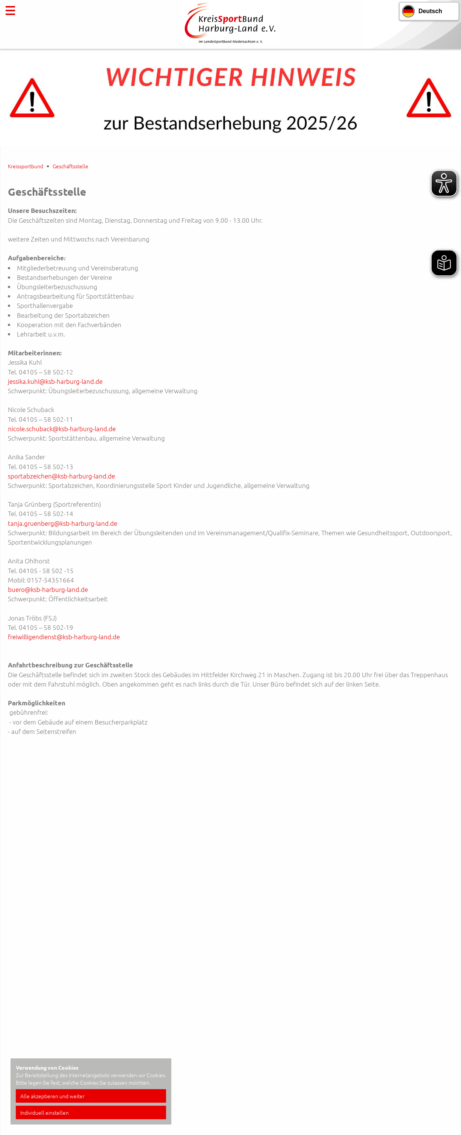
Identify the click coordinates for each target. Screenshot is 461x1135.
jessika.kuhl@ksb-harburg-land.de (55, 381)
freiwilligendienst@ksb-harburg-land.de (64, 636)
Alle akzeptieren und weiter (52, 1096)
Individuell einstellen (44, 1112)
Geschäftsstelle (70, 166)
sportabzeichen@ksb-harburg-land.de (61, 476)
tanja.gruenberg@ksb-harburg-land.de (62, 523)
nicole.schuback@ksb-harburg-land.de (62, 428)
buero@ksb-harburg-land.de (48, 589)
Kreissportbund (25, 166)
